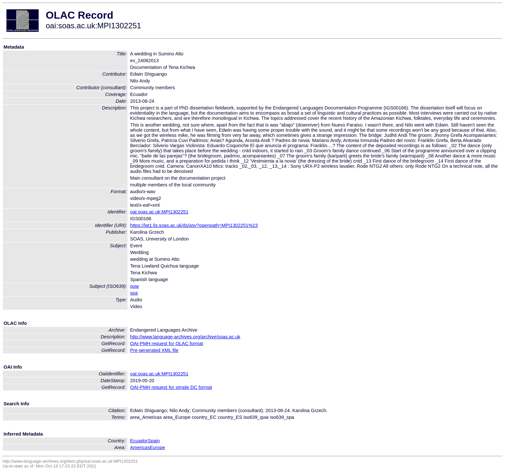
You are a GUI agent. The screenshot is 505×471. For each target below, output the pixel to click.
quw (134, 286)
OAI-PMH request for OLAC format (166, 343)
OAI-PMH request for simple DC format (171, 387)
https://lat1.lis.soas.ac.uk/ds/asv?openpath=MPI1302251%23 (194, 225)
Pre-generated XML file (154, 350)
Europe (157, 447)
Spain (154, 440)
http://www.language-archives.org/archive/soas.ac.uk (185, 336)
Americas (140, 447)
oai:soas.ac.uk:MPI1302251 (159, 211)
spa (134, 293)
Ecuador (139, 440)
